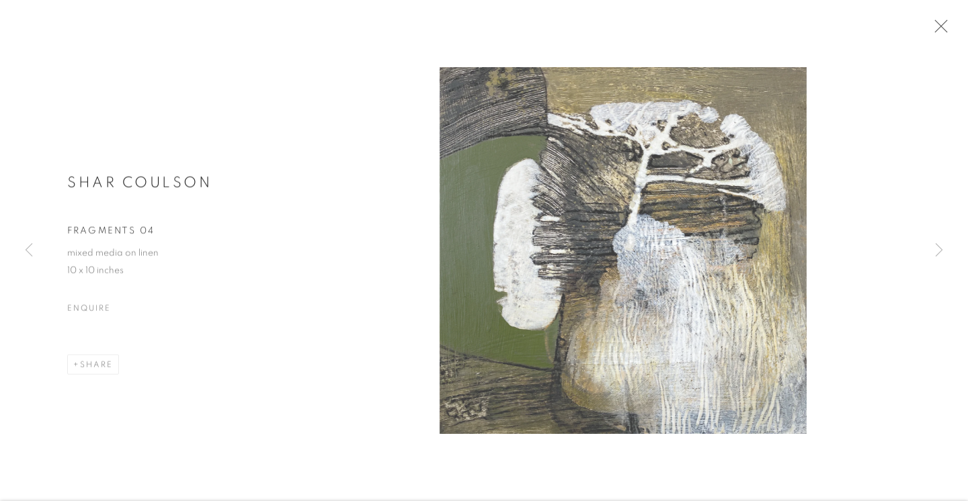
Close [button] (938, 30)
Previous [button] (29, 250)
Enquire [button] (88, 312)
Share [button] (96, 369)
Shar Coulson (139, 186)
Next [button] (939, 250)
